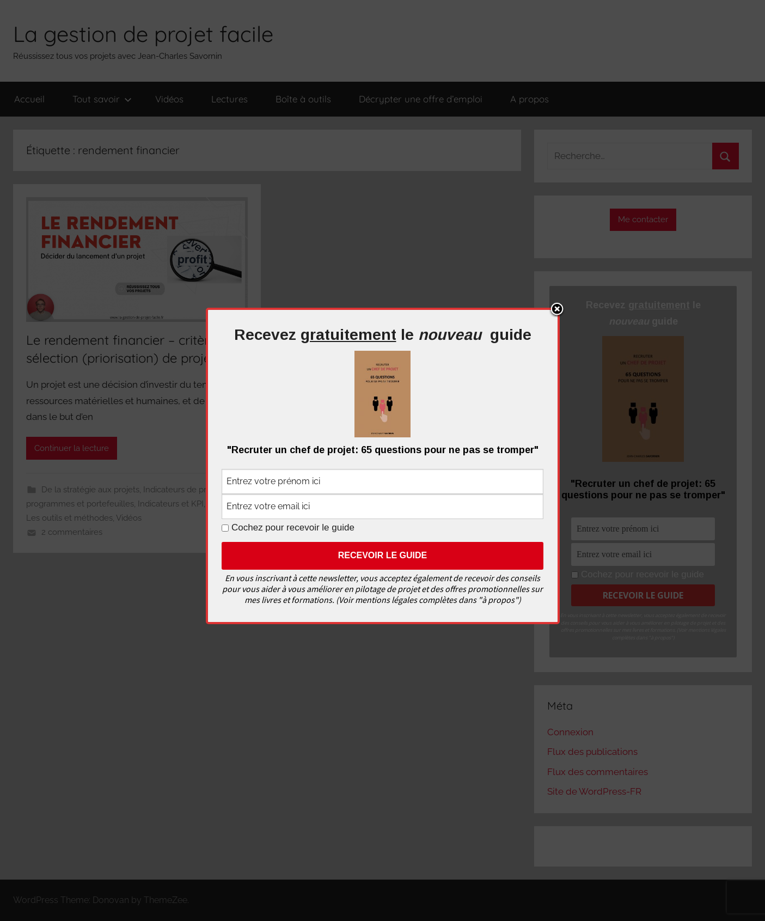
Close (557, 310)
